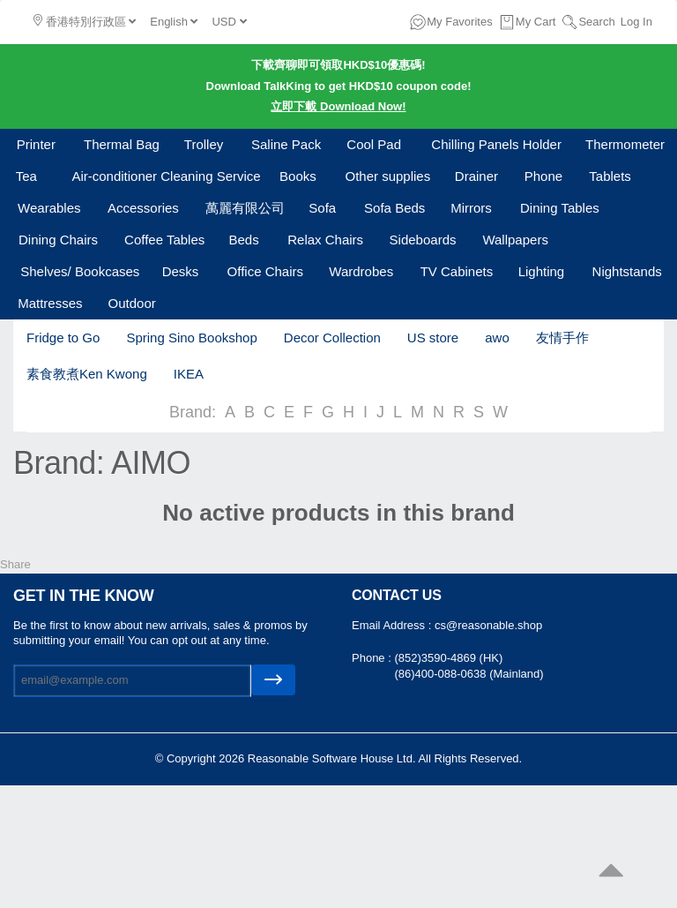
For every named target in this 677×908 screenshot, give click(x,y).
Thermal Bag (122, 144)
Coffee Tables (164, 239)
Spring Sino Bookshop (191, 337)
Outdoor (132, 303)
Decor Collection (332, 337)
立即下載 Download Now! (338, 106)
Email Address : (393, 625)
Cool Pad (373, 144)
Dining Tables (559, 207)
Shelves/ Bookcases (79, 271)
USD (229, 21)
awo (497, 337)
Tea (26, 176)
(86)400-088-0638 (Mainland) (468, 673)
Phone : (373, 657)
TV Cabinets (457, 271)
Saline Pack (286, 144)
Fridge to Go (63, 337)
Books (297, 176)
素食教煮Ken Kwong (86, 373)
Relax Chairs (325, 239)
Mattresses (50, 303)
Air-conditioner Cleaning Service (165, 176)
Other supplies (388, 176)
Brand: (192, 412)
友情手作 (562, 337)
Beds (243, 239)
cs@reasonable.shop (488, 625)
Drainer (476, 176)
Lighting (541, 271)
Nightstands (627, 271)
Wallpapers (514, 239)
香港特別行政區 (84, 21)
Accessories (143, 207)
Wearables (49, 207)
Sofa (322, 207)
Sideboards (423, 239)
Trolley (203, 144)
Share (15, 564)
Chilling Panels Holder (496, 144)
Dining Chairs (58, 239)
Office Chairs (265, 271)
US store (432, 337)
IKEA (189, 373)
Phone (543, 176)
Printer (36, 144)
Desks (180, 271)
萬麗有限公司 (245, 207)
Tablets (610, 176)
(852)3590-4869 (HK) (448, 657)
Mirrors (471, 207)
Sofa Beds (394, 207)
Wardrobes (361, 271)
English (173, 21)
